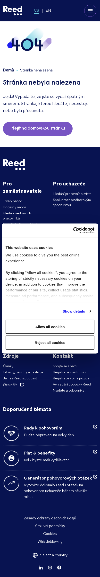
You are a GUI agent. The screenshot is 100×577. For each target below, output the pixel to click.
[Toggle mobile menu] (90, 10)
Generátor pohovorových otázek (58, 478)
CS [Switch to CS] (36, 10)
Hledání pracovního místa (72, 194)
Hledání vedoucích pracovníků (17, 215)
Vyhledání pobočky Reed (72, 384)
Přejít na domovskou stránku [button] (37, 128)
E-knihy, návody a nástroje (23, 372)
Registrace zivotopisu (69, 372)
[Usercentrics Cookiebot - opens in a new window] (73, 230)
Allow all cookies (50, 326)
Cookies (50, 533)
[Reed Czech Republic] (12, 11)
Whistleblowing (50, 541)
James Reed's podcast (20, 378)
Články (8, 366)
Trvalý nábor (12, 201)
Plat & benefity (39, 453)
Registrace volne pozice (71, 378)
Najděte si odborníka (68, 390)
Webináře (10, 385)
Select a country (53, 555)
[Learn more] (40, 567)
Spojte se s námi (65, 366)
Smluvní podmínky (50, 525)
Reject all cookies (50, 343)
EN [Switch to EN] (48, 10)
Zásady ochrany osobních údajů (50, 518)
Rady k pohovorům (43, 428)
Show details (74, 311)
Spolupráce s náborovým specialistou (72, 202)
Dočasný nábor (14, 207)
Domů (8, 70)
